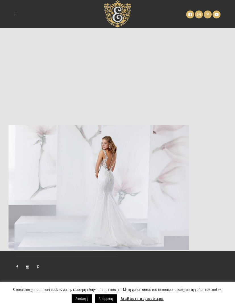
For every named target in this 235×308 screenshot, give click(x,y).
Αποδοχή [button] (82, 298)
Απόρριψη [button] (106, 298)
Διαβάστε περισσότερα (142, 298)
